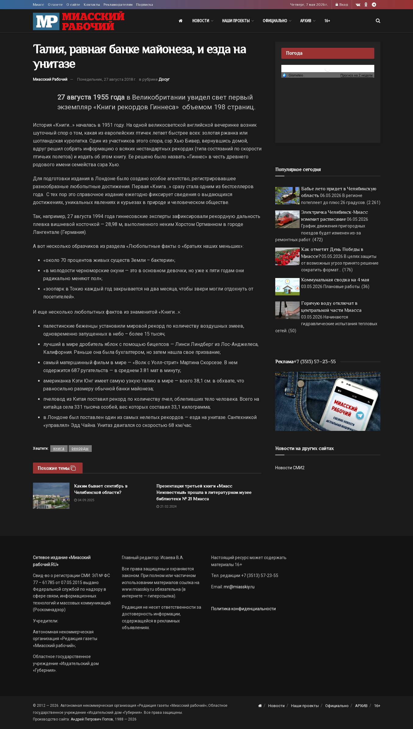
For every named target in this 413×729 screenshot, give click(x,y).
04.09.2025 (84, 500)
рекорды (80, 448)
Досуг (163, 79)
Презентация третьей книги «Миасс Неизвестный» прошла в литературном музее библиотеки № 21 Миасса (203, 492)
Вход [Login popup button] (342, 4)
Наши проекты (236, 20)
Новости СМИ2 (289, 467)
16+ (327, 20)
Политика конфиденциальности (243, 608)
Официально (275, 20)
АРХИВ (305, 20)
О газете (55, 4)
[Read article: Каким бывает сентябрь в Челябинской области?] (51, 496)
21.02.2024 (166, 507)
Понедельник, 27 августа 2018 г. (106, 79)
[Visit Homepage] (78, 20)
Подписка (144, 4)
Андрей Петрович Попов (92, 719)
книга (59, 448)
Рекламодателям (118, 4)
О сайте (73, 4)
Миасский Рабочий (50, 79)
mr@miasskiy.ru (239, 586)
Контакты (92, 4)
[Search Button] (378, 20)
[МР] (327, 401)
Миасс (38, 4)
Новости (200, 20)
